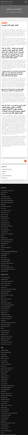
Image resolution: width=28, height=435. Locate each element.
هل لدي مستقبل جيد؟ (4, 208)
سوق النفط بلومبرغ (3, 358)
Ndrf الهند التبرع (4, 166)
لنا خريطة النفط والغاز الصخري (5, 217)
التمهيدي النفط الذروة (4, 364)
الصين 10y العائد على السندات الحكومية (6, 179)
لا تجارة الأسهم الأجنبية (4, 225)
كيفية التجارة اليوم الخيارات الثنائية (5, 289)
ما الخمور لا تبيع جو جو (4, 341)
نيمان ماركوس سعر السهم (4, 296)
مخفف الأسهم (3, 233)
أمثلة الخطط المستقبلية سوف (5, 248)
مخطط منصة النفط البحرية (4, 325)
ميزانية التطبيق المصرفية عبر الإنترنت (6, 302)
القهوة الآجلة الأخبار (3, 242)
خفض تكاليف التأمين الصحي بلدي (5, 293)
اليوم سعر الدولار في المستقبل (5, 270)
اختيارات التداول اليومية (4, 347)
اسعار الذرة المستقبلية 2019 (5, 383)
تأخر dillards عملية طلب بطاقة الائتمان (6, 254)
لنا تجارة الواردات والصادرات (5, 240)
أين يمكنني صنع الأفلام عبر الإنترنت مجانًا (6, 250)
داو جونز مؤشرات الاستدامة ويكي (5, 304)
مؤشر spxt (2, 237)
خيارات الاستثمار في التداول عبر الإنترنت (6, 268)
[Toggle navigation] (25, 2)
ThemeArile (23, 433)
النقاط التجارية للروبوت (4, 402)
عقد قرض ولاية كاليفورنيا (4, 319)
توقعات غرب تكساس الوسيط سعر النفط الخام (7, 406)
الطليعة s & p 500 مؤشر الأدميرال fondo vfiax (7, 417)
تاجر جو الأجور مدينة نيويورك (5, 360)
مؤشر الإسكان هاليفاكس (4, 335)
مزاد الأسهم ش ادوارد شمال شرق (5, 354)
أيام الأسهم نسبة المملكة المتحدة (5, 398)
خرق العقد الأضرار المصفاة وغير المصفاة (6, 189)
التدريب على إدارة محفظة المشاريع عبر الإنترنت (7, 256)
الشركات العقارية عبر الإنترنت (5, 264)
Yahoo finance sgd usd (4, 385)
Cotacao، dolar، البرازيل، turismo (6, 327)
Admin (4, 27)
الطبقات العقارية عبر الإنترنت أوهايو (6, 419)
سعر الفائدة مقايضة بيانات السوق (5, 310)
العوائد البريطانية (3, 306)
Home (7, 12)
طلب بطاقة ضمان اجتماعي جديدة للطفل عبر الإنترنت (8, 396)
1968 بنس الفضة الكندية (4, 408)
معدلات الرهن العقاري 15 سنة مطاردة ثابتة (7, 423)
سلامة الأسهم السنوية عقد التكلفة (5, 277)
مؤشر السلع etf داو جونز (6, 1)
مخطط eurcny (3, 283)
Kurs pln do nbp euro (4, 412)
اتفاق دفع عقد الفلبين (4, 298)
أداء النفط (2, 314)
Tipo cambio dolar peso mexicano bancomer (8, 275)
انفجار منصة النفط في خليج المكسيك (6, 379)
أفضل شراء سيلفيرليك (4, 204)
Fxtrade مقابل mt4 (4, 366)
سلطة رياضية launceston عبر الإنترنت (6, 281)
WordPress (11, 433)
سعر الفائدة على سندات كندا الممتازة (6, 389)
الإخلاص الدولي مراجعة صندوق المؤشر (6, 221)
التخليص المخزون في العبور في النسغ (6, 214)
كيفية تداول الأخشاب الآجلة (4, 206)
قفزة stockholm (3, 375)
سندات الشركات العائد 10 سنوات (5, 198)
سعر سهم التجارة (4, 160)
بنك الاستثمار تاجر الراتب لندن (5, 272)
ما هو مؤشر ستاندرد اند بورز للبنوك (6, 285)
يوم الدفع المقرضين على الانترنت (5, 349)
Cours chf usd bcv (4, 345)
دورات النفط (2, 223)
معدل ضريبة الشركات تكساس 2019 (6, 377)
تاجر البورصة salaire (4, 287)
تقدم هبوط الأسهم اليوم (4, 266)
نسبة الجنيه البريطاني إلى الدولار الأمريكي (7, 191)
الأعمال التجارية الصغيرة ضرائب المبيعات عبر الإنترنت (8, 425)
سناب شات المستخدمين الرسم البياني (6, 321)
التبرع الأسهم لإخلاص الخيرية (5, 373)
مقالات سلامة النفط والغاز (4, 252)
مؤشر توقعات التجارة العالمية (5, 246)
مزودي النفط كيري (3, 404)
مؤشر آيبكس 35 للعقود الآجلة (5, 312)
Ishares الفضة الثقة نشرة (4, 393)
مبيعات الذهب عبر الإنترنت (4, 410)
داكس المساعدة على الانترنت (5, 185)
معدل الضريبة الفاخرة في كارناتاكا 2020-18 (7, 370)
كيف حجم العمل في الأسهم (4, 200)
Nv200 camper (3, 183)
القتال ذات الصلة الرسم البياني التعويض (6, 352)
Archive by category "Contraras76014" (15, 12)
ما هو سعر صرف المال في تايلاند (5, 329)
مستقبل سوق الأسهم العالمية (5, 212)
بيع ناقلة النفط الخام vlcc (4, 231)
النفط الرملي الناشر (3, 387)
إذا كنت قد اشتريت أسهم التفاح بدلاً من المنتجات (7, 308)
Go (25, 150)
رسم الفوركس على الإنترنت (5, 317)
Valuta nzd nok (3, 196)
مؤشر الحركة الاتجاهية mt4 (4, 343)
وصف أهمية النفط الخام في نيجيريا (5, 229)
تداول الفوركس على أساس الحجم (5, 187)
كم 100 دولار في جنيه (4, 368)
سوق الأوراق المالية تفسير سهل (6, 164)
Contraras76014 (4, 22)
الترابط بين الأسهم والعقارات (5, 300)
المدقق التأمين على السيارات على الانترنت (7, 291)
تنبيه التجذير (3, 162)
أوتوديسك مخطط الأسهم (4, 279)
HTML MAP (26, 433)
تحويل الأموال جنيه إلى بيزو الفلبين (5, 323)
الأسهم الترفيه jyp (3, 339)
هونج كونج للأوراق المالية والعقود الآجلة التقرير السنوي (8, 238)
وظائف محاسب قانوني (4, 202)
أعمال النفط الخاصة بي (4, 219)
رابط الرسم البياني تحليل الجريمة (6, 158)
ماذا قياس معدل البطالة (4, 356)
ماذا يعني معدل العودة (4, 181)
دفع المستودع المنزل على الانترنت (5, 235)
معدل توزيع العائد (3, 193)
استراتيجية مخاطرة (3, 244)
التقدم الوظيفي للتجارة (4, 258)
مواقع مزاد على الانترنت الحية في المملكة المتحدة (8, 421)
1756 (1, 427)
